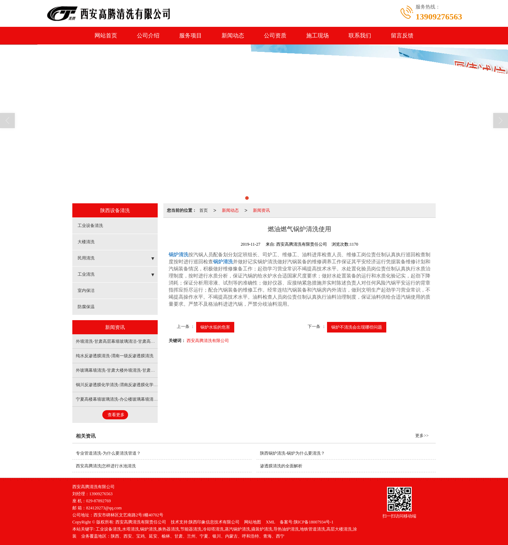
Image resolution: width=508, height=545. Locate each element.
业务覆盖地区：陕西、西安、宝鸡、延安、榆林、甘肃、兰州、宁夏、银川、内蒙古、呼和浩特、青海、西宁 (182, 536)
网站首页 (106, 35)
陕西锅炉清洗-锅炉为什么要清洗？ (292, 453)
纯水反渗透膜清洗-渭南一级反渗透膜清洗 (114, 355)
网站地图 (252, 522)
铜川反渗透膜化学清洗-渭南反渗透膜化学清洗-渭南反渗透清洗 (134, 384)
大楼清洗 (86, 241)
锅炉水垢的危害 (215, 327)
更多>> (422, 435)
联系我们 (360, 35)
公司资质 (275, 35)
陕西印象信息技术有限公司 (214, 522)
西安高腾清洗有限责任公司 (140, 522)
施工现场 (317, 35)
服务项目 (190, 35)
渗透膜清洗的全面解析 (281, 465)
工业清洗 (86, 274)
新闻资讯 (261, 210)
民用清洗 (86, 258)
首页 (203, 210)
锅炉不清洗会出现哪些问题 (356, 327)
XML (270, 522)
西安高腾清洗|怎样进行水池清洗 (106, 465)
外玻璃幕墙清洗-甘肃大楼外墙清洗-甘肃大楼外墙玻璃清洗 (130, 370)
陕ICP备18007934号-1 (314, 522)
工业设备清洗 (90, 225)
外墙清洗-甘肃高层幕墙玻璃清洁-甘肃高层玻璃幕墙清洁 (128, 341)
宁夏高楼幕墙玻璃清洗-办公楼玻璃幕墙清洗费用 (121, 399)
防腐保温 (86, 306)
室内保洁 (86, 290)
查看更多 (116, 414)
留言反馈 (402, 35)
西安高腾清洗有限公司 (208, 340)
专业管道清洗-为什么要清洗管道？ (108, 453)
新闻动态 (233, 35)
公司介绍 (148, 35)
